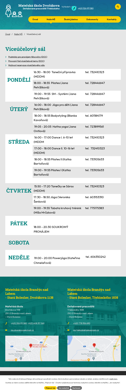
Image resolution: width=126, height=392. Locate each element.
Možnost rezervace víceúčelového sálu (26, 65)
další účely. (114, 379)
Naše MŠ (51, 19)
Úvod (35, 19)
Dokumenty (92, 19)
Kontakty (112, 19)
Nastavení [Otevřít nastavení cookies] (77, 388)
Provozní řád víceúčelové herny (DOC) (26, 61)
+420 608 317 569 (36, 323)
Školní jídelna (71, 19)
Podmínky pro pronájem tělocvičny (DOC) (27, 57)
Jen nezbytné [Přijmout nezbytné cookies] (63, 388)
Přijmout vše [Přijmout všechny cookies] (50, 388)
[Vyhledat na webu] (108, 8)
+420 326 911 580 (19, 323)
